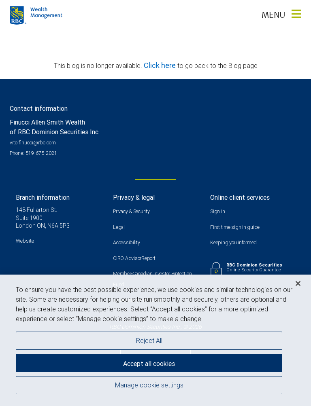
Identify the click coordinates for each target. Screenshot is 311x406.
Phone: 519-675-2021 (33, 153)
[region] (155, 340)
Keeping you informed (233, 242)
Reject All (149, 340)
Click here (160, 65)
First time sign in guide (235, 227)
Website (25, 240)
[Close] (298, 283)
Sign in (217, 211)
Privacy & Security (131, 211)
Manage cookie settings (149, 385)
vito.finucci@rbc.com (33, 142)
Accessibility (126, 242)
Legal (119, 227)
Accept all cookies (149, 363)
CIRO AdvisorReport (134, 258)
